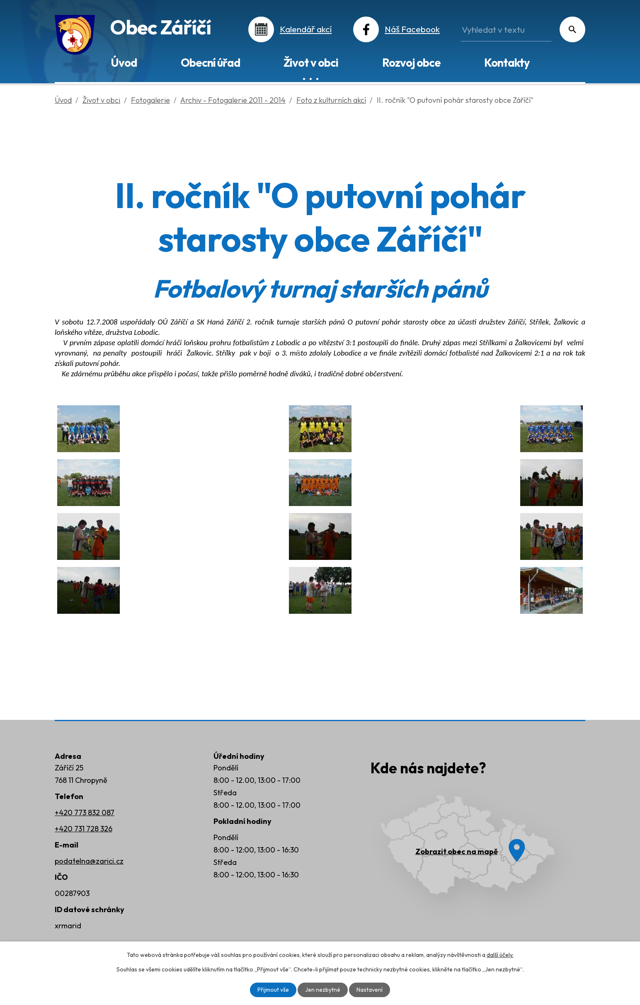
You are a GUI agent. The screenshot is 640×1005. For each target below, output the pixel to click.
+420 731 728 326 (83, 828)
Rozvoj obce (411, 63)
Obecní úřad (210, 63)
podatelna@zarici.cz (89, 861)
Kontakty (506, 63)
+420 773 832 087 (84, 812)
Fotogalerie (150, 100)
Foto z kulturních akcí (331, 100)
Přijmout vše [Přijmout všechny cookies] (273, 989)
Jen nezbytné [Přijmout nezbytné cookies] (322, 989)
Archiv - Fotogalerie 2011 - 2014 (233, 100)
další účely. (500, 955)
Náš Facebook (412, 29)
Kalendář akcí (306, 29)
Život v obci (311, 63)
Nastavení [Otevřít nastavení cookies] (369, 989)
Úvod (124, 63)
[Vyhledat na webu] (506, 29)
